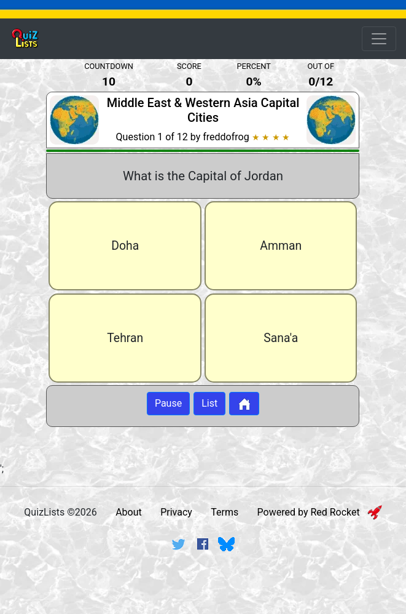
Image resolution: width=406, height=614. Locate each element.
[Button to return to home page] (244, 404)
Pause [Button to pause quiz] (168, 404)
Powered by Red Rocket (319, 512)
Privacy (176, 512)
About (128, 512)
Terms (224, 512)
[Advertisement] (203, 591)
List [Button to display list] (209, 404)
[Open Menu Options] (379, 38)
